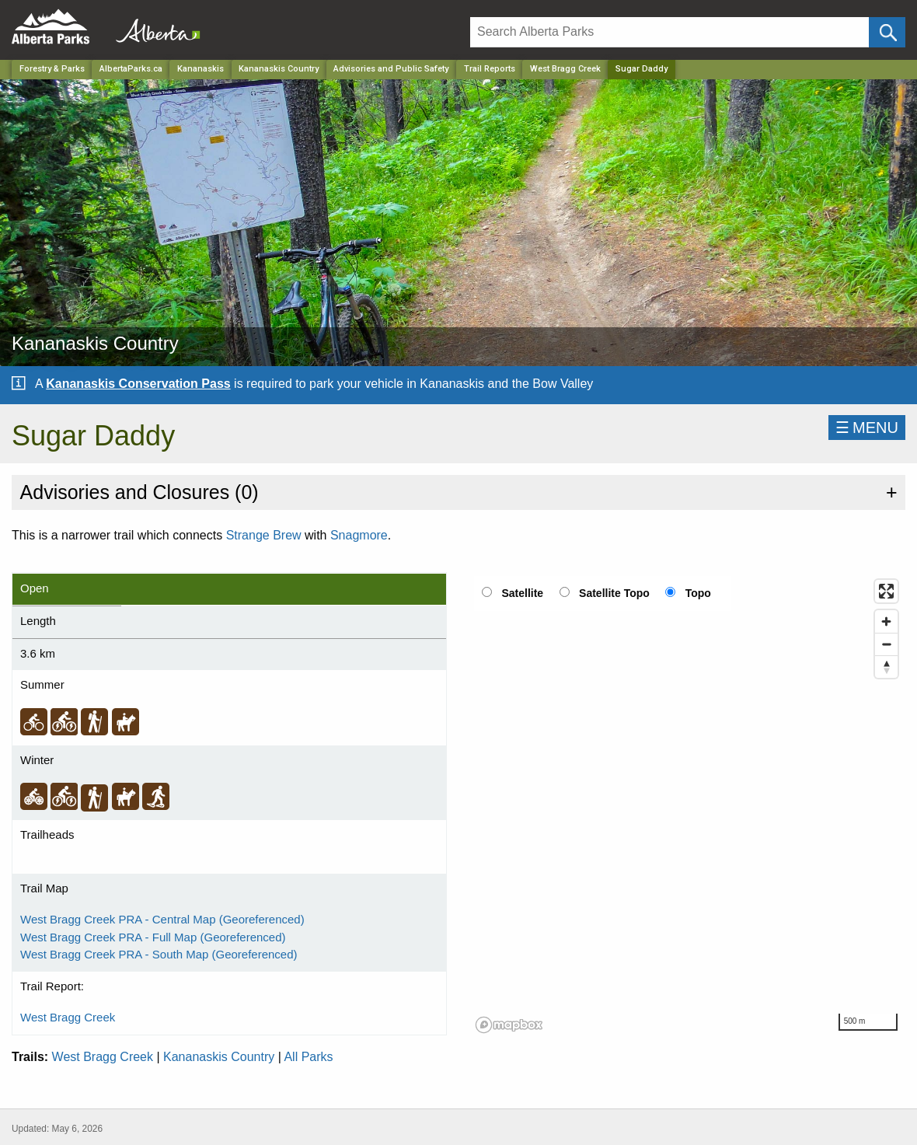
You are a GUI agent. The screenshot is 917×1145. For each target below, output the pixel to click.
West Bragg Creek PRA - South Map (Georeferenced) (159, 954)
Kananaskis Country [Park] (279, 69)
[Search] (669, 32)
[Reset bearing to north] (886, 666)
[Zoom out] (886, 644)
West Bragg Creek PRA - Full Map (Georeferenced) (153, 937)
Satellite (522, 593)
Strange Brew (264, 535)
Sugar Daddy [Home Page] (641, 69)
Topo (698, 593)
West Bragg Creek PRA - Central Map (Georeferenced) (162, 919)
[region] (687, 805)
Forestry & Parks (52, 69)
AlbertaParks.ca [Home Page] (130, 69)
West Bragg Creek (565, 69)
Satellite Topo (614, 593)
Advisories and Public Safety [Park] (390, 69)
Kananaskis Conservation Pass (138, 383)
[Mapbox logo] (509, 1025)
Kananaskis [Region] (200, 69)
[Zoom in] (886, 621)
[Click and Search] (887, 32)
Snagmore (359, 535)
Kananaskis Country (218, 1056)
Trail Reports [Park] (489, 69)
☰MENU (866, 427)
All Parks (308, 1056)
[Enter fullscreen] (886, 591)
